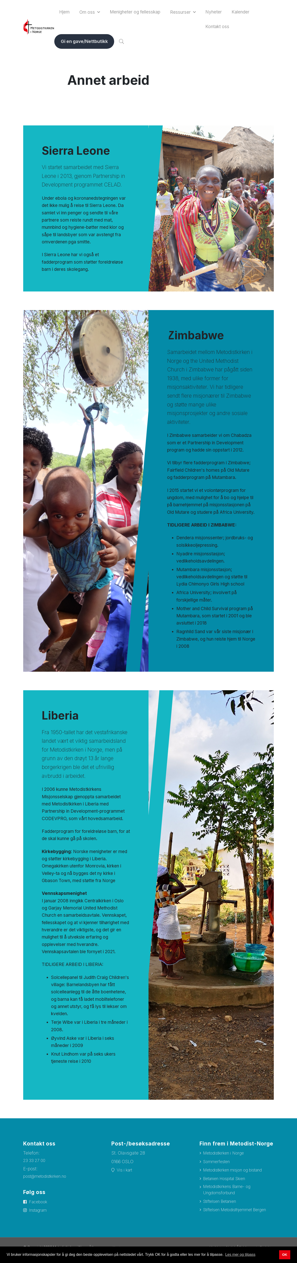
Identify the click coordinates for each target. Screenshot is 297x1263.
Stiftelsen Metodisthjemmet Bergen (229, 1218)
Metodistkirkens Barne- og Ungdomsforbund (230, 1194)
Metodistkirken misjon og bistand (237, 1173)
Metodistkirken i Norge (226, 1155)
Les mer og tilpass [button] (240, 1254)
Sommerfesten (218, 1164)
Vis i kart (125, 1172)
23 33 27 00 (35, 1163)
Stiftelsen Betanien (222, 1206)
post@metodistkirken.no (48, 1179)
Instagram (39, 1214)
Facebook (39, 1205)
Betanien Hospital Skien (227, 1181)
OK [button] (284, 1254)
